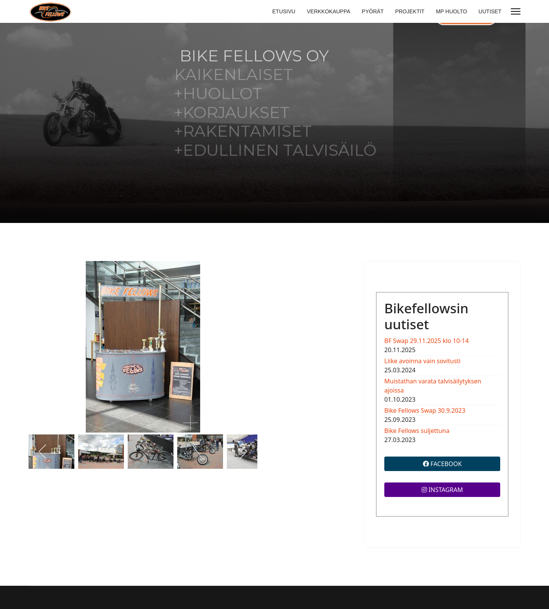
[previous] (42, 451)
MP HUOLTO (451, 11)
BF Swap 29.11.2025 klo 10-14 (426, 341)
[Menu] (515, 11)
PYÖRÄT (373, 11)
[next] (243, 451)
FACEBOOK (442, 464)
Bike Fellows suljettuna (416, 430)
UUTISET (489, 11)
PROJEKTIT (409, 11)
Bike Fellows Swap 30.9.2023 (425, 410)
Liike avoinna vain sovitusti (422, 361)
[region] (274, 123)
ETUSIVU (283, 11)
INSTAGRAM (442, 490)
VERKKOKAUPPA (328, 11)
